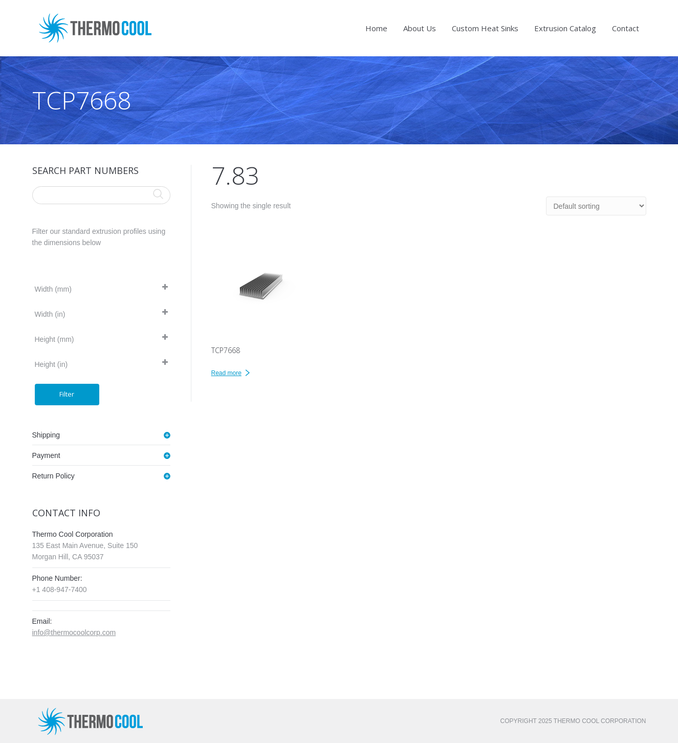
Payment (46, 455)
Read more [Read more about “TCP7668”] (226, 373)
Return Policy (53, 476)
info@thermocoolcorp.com (74, 632)
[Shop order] (596, 205)
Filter (66, 394)
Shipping (46, 435)
